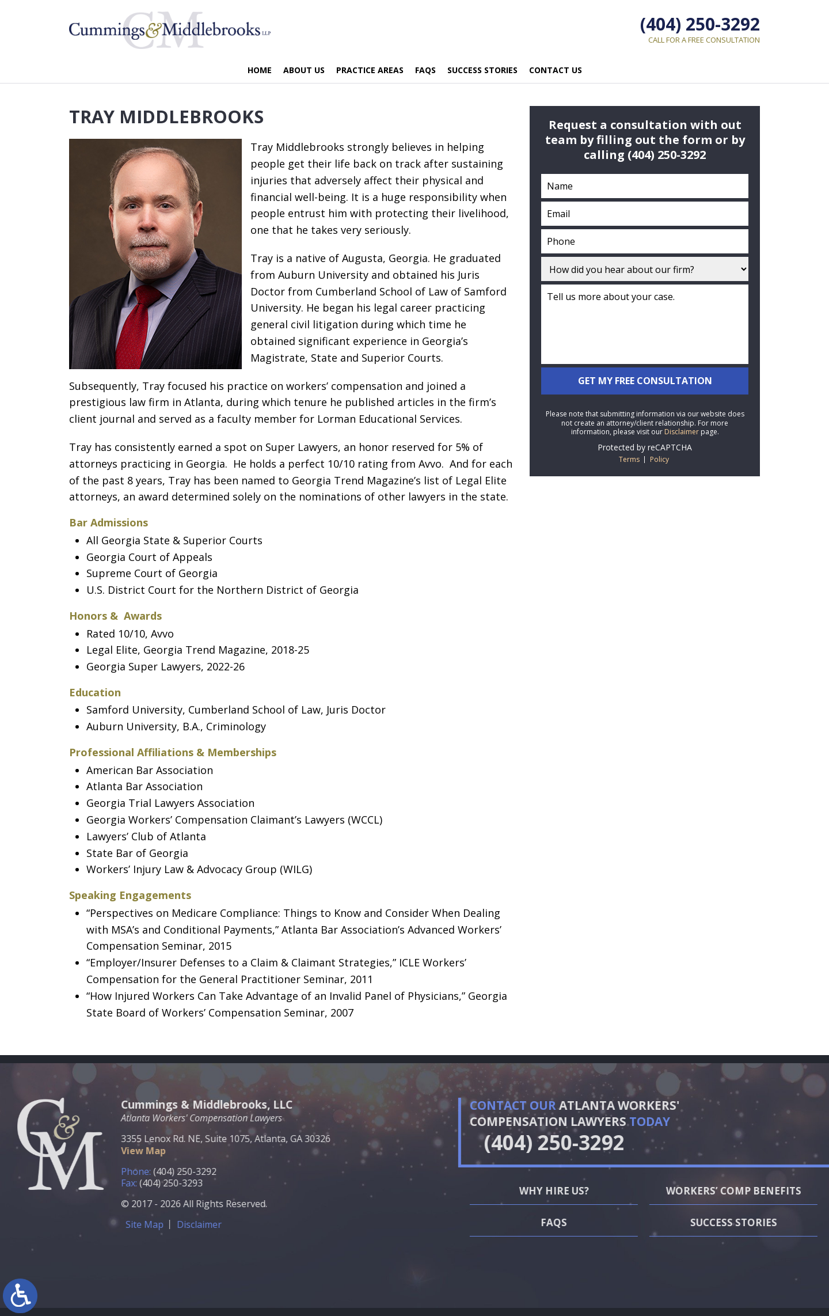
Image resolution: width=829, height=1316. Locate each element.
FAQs (425, 70)
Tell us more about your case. (644, 324)
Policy (659, 459)
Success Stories (482, 70)
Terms (629, 459)
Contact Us (555, 70)
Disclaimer (681, 432)
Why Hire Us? (706, 1190)
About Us (304, 70)
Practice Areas (370, 70)
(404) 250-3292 (700, 24)
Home (260, 70)
